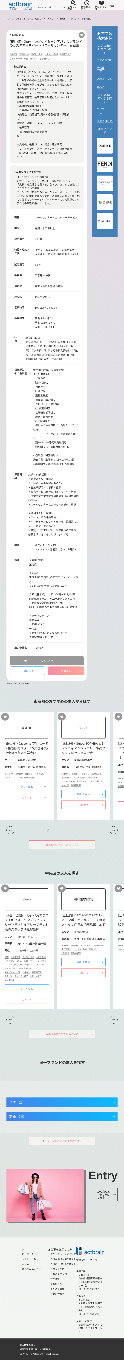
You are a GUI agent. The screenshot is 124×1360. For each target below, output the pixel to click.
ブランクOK (40, 964)
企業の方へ (56, 1283)
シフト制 (18, 777)
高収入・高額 (36, 54)
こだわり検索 (72, 5)
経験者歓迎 (44, 58)
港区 (110, 79)
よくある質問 (57, 1288)
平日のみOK (92, 777)
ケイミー (51, 18)
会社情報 (55, 1279)
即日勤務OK (66, 777)
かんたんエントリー (32, 1268)
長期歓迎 (13, 54)
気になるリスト (101, 5)
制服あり (28, 773)
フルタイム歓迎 (51, 54)
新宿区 (109, 60)
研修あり (8, 777)
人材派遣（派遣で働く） (63, 1259)
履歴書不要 (37, 972)
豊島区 (100, 87)
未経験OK (9, 773)
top (22, 1249)
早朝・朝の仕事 (30, 58)
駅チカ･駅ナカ (16, 58)
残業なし (26, 972)
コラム (25, 1263)
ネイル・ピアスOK (38, 960)
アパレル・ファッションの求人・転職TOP (24, 18)
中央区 (73, 18)
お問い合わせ (57, 1293)
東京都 (63, 18)
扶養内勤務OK (11, 968)
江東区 (100, 121)
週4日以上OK (28, 957)
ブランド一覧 (29, 1258)
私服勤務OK (41, 957)
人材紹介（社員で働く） (63, 1264)
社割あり (65, 952)
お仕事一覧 (28, 1254)
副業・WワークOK (12, 972)
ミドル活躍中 (35, 975)
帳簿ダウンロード (62, 1274)
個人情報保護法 (27, 1344)
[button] (114, 830)
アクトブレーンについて (63, 1254)
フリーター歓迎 (21, 975)
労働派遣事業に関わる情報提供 (35, 1349)
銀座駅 (59, 286)
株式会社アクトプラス (90, 1324)
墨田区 (109, 121)
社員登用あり (65, 54)
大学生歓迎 (15, 957)
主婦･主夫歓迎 (25, 968)
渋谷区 (100, 79)
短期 (7, 957)
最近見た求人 (86, 5)
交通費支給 (24, 54)
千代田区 (100, 69)
